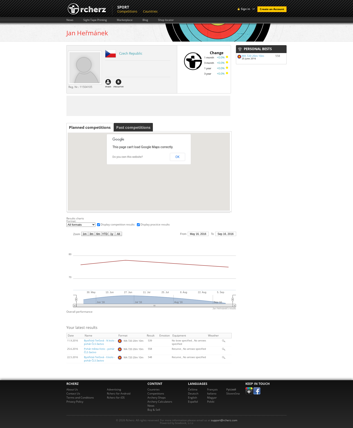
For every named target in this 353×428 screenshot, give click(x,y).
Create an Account (272, 9)
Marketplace (125, 20)
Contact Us (73, 393)
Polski (210, 401)
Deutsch (193, 393)
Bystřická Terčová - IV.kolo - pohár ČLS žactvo (100, 342)
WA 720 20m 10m (253, 56)
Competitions (127, 11)
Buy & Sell (153, 410)
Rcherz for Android (118, 393)
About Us (72, 389)
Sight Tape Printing (95, 20)
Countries (150, 11)
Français (212, 389)
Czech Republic (130, 53)
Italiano (211, 393)
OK (177, 157)
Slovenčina (233, 393)
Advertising (114, 389)
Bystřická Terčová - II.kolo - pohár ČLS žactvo (99, 359)
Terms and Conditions (80, 397)
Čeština (192, 389)
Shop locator (166, 20)
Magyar (212, 397)
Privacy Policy (74, 401)
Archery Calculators (159, 401)
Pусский (231, 389)
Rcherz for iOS (116, 397)
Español (193, 401)
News (69, 20)
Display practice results (155, 224)
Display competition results (118, 224)
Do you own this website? (128, 156)
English (192, 397)
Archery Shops (156, 397)
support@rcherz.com (224, 420)
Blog (145, 20)
